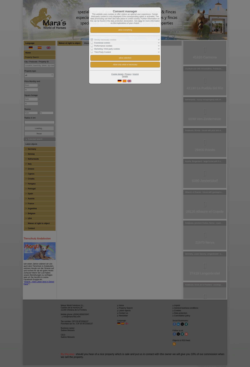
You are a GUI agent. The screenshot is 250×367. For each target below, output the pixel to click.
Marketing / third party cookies (107, 49)
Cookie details (117, 74)
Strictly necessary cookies (105, 40)
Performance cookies (103, 46)
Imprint (136, 74)
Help (140, 21)
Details (125, 76)
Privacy (128, 74)
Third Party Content (102, 52)
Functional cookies (102, 43)
